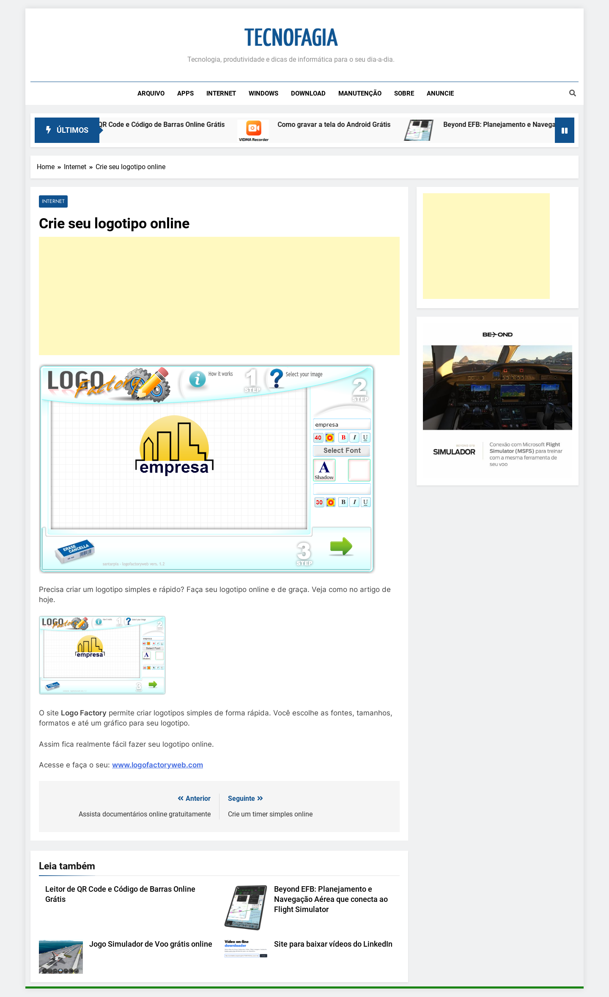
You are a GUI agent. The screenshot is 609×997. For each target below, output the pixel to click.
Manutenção (359, 93)
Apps (185, 93)
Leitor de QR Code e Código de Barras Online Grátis (155, 125)
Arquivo (151, 93)
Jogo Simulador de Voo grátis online (150, 944)
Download (308, 93)
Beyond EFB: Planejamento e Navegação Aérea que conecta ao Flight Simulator (331, 899)
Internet (221, 93)
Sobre (404, 93)
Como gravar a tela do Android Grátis (342, 125)
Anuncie (440, 93)
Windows (263, 93)
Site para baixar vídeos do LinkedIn (333, 944)
